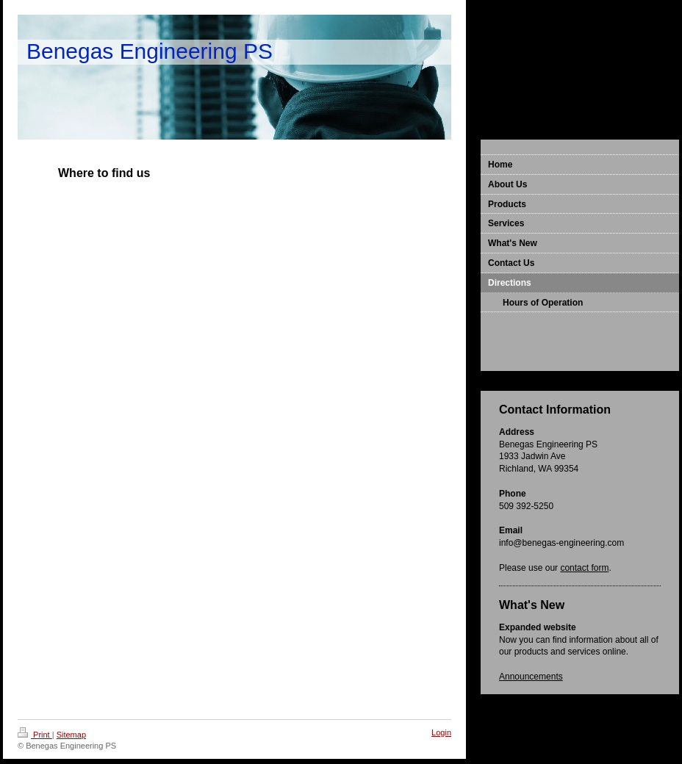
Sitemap (71, 734)
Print (35, 734)
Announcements (531, 676)
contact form (584, 568)
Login (441, 732)
